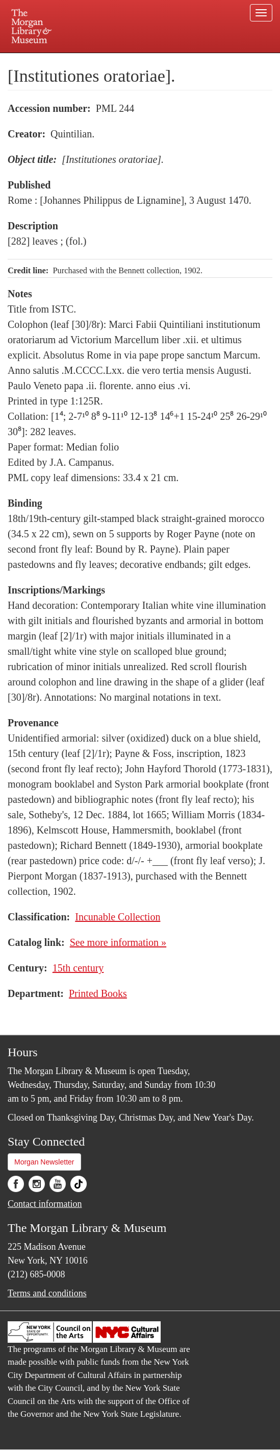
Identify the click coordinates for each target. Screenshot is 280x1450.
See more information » (118, 942)
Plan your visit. (55, 60)
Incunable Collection (117, 916)
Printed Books (98, 993)
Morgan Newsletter (44, 1162)
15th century (78, 967)
